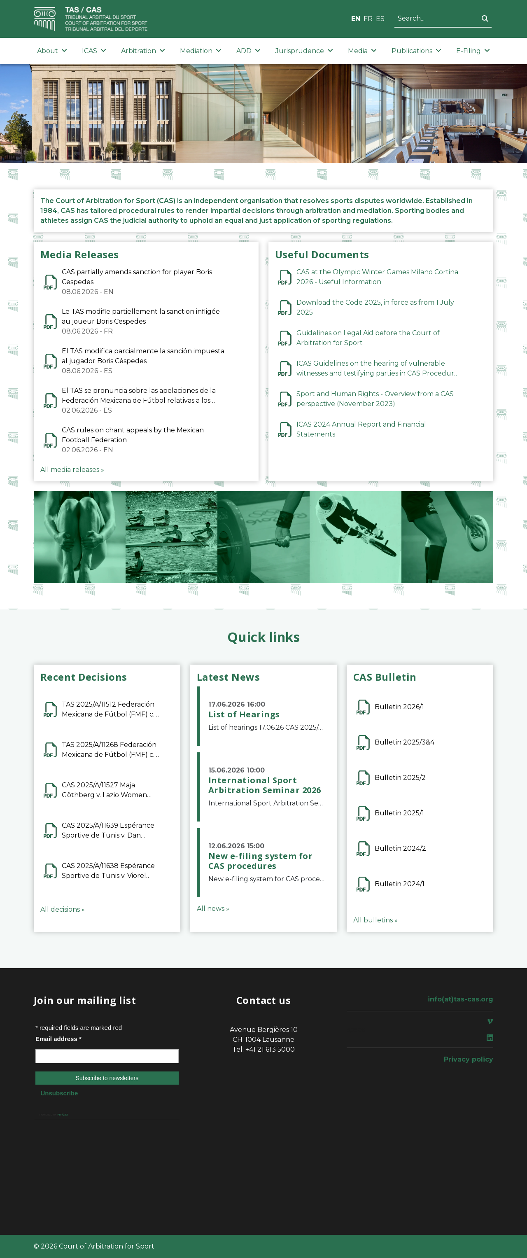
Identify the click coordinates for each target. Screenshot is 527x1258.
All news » (213, 909)
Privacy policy (468, 1059)
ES (380, 19)
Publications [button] (416, 51)
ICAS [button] (94, 51)
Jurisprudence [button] (304, 51)
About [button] (52, 51)
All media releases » (72, 470)
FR (368, 19)
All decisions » (62, 909)
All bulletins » (375, 920)
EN (355, 19)
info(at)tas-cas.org (460, 999)
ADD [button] (248, 51)
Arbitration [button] (143, 51)
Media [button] (362, 51)
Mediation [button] (201, 51)
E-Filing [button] (473, 51)
